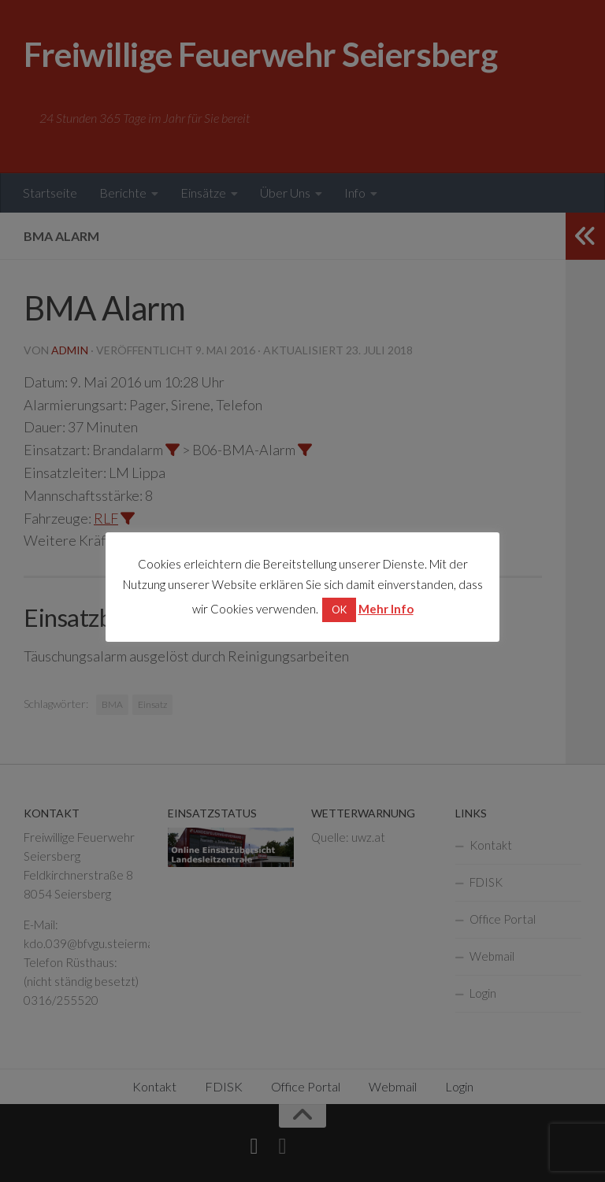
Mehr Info (386, 609)
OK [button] (339, 609)
